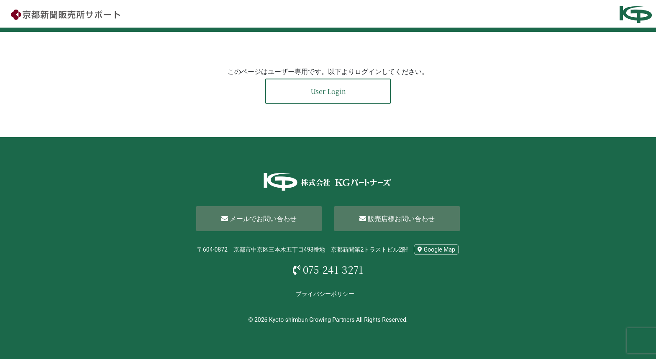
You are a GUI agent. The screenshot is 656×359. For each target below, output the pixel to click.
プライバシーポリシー (325, 293)
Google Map (436, 249)
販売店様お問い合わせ (397, 219)
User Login (328, 91)
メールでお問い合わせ (259, 219)
